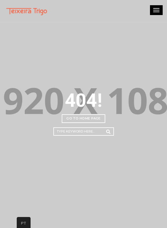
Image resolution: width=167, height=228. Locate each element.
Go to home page (83, 118)
